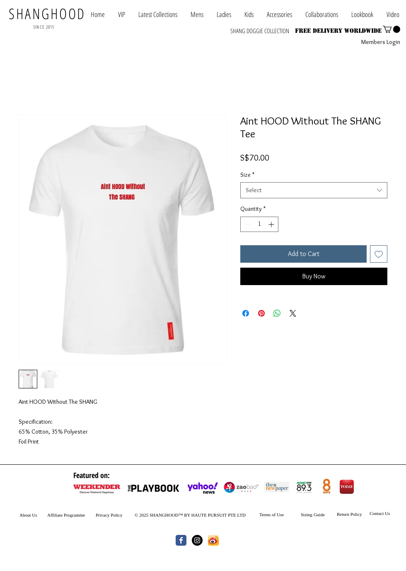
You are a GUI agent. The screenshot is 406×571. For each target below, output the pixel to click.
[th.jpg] (213, 540)
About (25, 514)
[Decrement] (247, 224)
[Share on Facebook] (246, 313)
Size (247, 174)
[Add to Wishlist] (378, 254)
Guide (318, 514)
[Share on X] (293, 313)
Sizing (306, 514)
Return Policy (349, 514)
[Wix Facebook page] (181, 540)
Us (34, 514)
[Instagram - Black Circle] (197, 540)
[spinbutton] (259, 224)
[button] (322, 14)
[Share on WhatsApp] (277, 313)
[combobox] (313, 190)
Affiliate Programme (66, 514)
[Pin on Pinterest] (261, 313)
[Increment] (272, 224)
